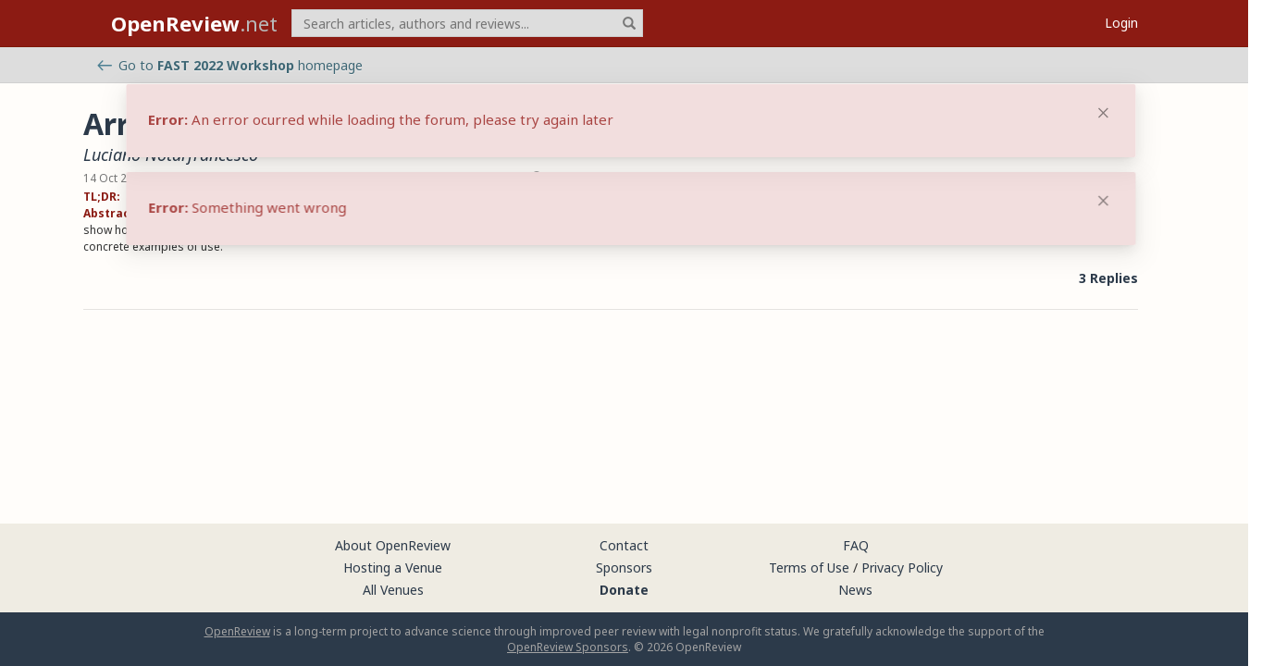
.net (194, 23)
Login (1121, 22)
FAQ (856, 545)
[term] (467, 23)
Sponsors (624, 567)
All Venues (393, 589)
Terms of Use (809, 567)
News (855, 589)
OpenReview (237, 631)
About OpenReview (393, 545)
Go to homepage (230, 65)
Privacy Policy (902, 567)
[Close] (1104, 201)
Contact (624, 545)
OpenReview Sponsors (567, 647)
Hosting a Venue (392, 567)
